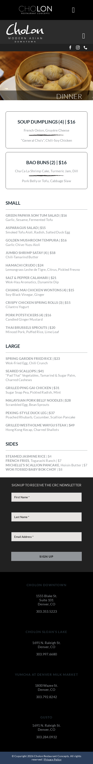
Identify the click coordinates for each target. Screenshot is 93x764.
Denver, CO (46, 604)
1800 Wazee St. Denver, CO (46, 687)
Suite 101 (46, 600)
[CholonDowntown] (25, 23)
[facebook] (70, 47)
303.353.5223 (46, 611)
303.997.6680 (46, 654)
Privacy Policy (53, 759)
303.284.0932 (46, 737)
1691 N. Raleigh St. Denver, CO (46, 645)
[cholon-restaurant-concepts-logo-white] (35, 7)
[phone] (85, 47)
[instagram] (78, 47)
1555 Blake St (46, 596)
